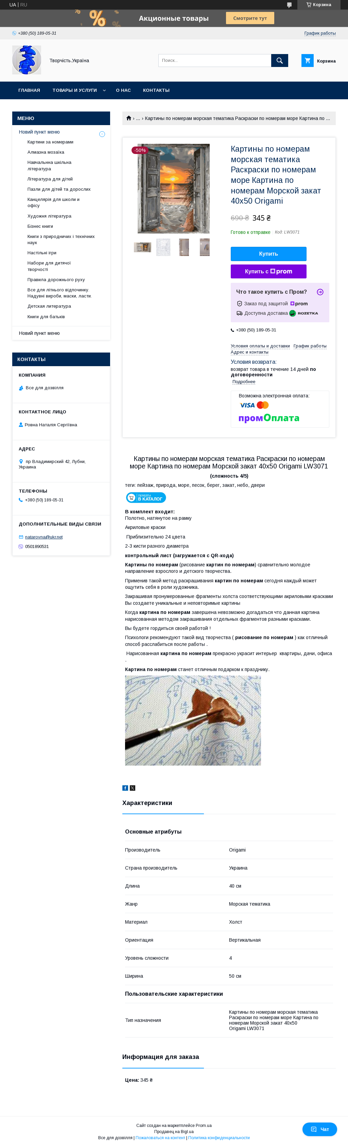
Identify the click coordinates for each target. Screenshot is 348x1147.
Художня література (49, 216)
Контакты (156, 90)
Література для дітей (50, 179)
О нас (123, 90)
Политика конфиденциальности (219, 1137)
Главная (29, 90)
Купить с (268, 272)
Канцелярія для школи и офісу (54, 202)
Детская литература (49, 306)
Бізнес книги (40, 226)
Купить (268, 254)
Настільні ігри (42, 252)
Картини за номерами (50, 141)
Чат (320, 1129)
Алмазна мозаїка (46, 152)
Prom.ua (204, 1125)
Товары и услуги (74, 90)
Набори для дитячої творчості (49, 266)
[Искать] (279, 60)
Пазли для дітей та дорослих (59, 189)
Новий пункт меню (39, 132)
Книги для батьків (46, 316)
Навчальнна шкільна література (49, 165)
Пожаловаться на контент (160, 1137)
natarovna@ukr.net (44, 537)
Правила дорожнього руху (56, 279)
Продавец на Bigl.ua (174, 1131)
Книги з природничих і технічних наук (61, 239)
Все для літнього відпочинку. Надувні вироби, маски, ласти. (60, 292)
